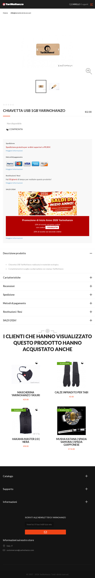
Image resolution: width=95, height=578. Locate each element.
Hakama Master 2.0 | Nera (26, 440)
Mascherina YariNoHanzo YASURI (26, 394)
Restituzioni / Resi (12, 311)
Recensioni (9, 286)
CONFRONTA (16, 129)
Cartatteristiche (12, 277)
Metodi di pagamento (14, 303)
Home (5, 13)
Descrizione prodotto (14, 253)
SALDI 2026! (10, 320)
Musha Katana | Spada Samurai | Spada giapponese (71, 441)
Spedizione (9, 294)
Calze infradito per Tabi (71, 392)
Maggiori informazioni (14, 151)
